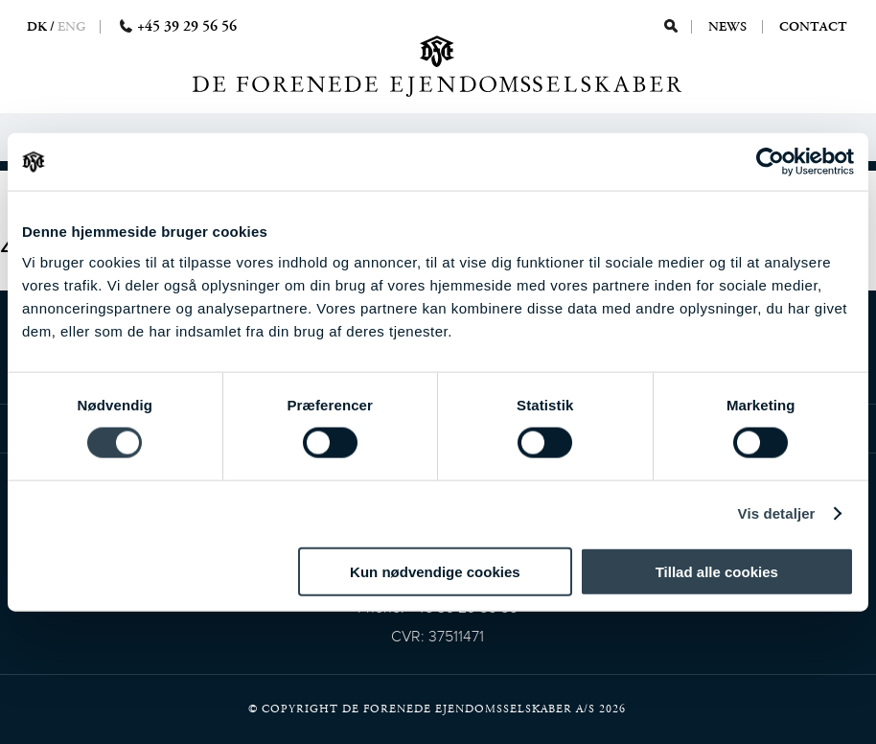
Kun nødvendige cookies (435, 571)
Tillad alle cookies (717, 571)
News (728, 26)
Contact (813, 26)
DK (37, 26)
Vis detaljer (777, 513)
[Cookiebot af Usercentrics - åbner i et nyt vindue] (770, 162)
